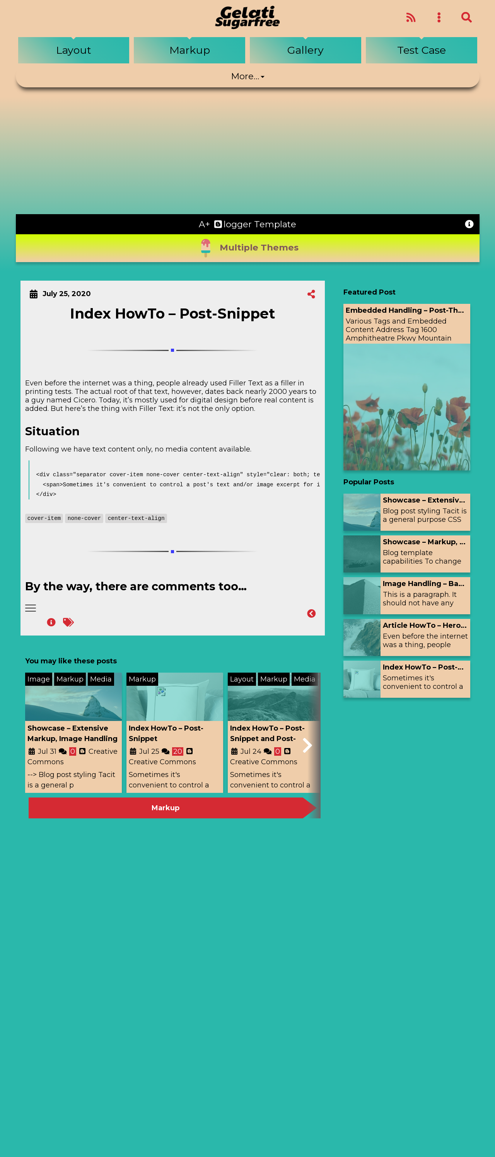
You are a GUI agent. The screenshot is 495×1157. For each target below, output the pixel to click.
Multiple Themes (247, 248)
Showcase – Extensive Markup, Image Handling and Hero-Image (72, 738)
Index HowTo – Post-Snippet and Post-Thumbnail (267, 738)
